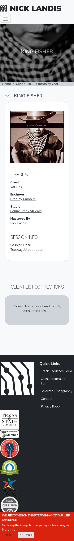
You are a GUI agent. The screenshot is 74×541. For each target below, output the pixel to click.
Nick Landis (36, 8)
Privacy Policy (51, 406)
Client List (23, 84)
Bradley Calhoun (23, 199)
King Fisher (28, 95)
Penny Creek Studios (25, 211)
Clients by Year (47, 84)
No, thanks (26, 535)
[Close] (59, 306)
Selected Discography (56, 391)
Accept (8, 535)
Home (6, 84)
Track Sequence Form (56, 371)
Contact (46, 399)
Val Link (16, 187)
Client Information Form (53, 381)
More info (8, 530)
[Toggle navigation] (5, 19)
